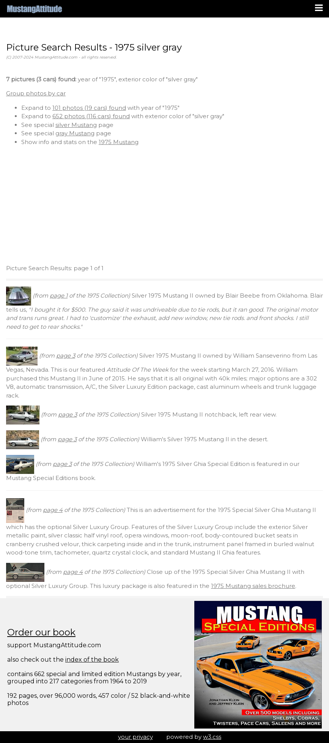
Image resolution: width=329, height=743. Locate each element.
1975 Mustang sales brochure (253, 585)
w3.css (212, 736)
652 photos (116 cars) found (91, 116)
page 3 (65, 355)
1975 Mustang (119, 142)
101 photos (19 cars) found (89, 107)
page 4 (53, 509)
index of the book (92, 659)
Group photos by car (36, 93)
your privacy (135, 736)
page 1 (59, 295)
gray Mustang (74, 133)
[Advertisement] (164, 205)
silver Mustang (76, 124)
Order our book (41, 632)
